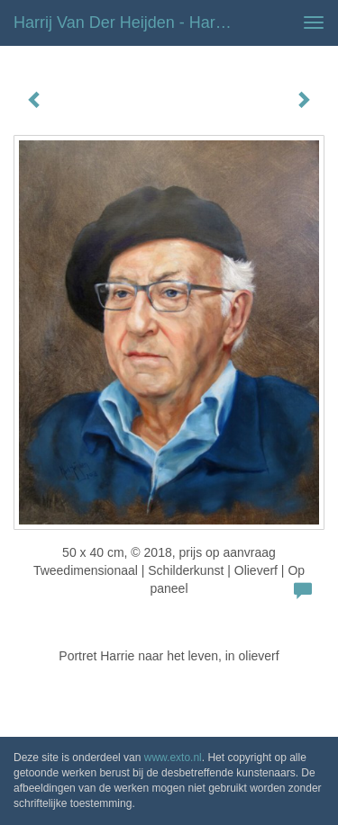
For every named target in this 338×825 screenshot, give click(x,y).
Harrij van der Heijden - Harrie (123, 22)
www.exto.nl (173, 757)
